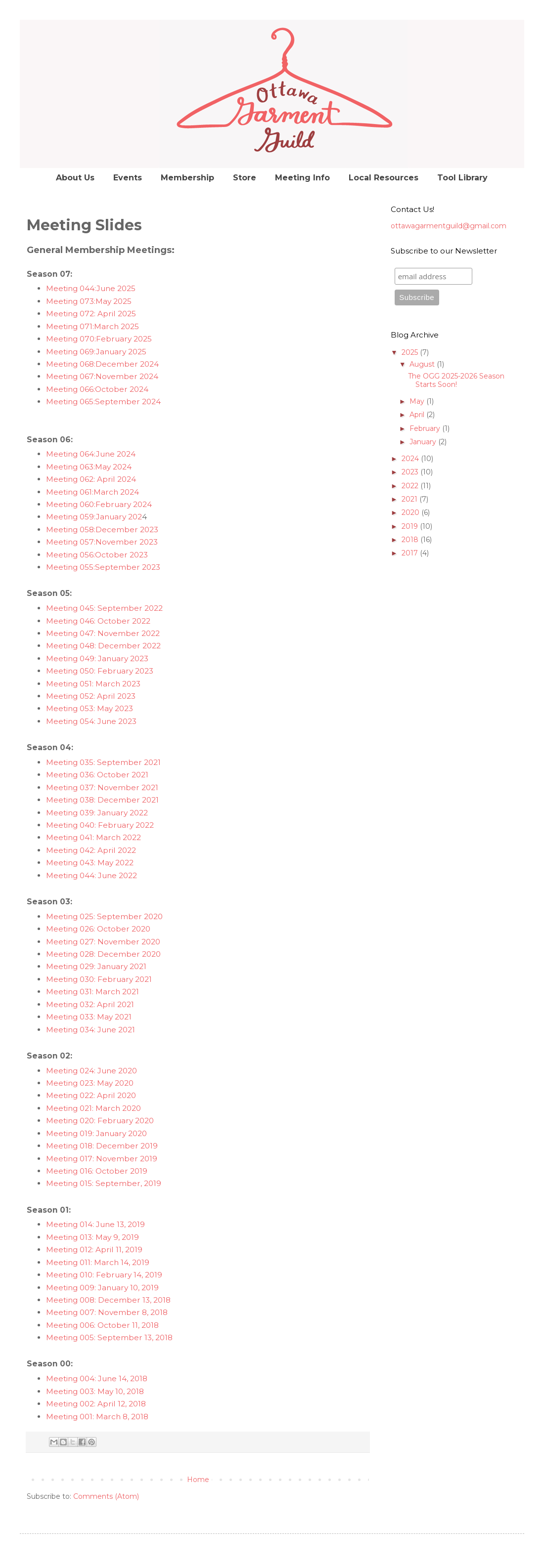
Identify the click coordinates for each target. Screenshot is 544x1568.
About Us (75, 177)
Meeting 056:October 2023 (97, 554)
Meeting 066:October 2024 (97, 389)
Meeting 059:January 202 (94, 516)
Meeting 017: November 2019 (101, 1158)
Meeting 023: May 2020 (90, 1083)
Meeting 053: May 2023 (89, 708)
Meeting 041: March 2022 (93, 837)
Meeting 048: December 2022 (103, 645)
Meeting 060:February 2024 (99, 504)
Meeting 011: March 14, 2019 (97, 1262)
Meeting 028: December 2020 (103, 954)
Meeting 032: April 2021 (90, 1004)
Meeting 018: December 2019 (102, 1145)
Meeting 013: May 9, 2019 (92, 1237)
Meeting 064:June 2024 (91, 454)
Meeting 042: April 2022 (91, 850)
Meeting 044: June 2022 (91, 875)
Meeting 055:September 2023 (103, 567)
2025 (411, 352)
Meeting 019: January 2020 (96, 1133)
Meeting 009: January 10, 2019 (102, 1287)
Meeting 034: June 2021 (90, 1029)
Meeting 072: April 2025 (91, 313)
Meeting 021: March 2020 (93, 1108)
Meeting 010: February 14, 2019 (104, 1274)
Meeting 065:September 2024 (103, 401)
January (423, 441)
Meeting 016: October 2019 (96, 1171)
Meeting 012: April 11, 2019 (94, 1249)
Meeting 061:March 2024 (92, 492)
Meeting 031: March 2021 (92, 991)
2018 (411, 539)
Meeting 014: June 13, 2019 (95, 1224)
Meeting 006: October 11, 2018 (103, 1325)
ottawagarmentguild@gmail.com (448, 225)
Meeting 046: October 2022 (98, 621)
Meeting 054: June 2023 (91, 721)
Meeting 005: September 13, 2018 (109, 1337)
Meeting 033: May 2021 (89, 1016)
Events (127, 177)
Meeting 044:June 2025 (91, 288)
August (423, 364)
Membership (187, 177)
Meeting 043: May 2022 (90, 862)
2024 (411, 458)
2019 (411, 526)
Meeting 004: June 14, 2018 (96, 1378)
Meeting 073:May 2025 (89, 301)
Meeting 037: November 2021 (102, 787)
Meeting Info (302, 177)
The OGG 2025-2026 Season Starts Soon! (456, 380)
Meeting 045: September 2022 (104, 608)
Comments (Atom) (106, 1496)
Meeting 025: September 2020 (104, 916)
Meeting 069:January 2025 (96, 351)
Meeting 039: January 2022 (97, 812)
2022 (411, 485)
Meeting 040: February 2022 (100, 825)
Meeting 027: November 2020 (103, 941)
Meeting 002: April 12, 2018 (96, 1403)
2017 (411, 553)
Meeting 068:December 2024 (102, 364)
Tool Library (462, 177)
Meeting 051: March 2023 (93, 683)
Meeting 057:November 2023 (102, 542)
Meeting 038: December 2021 (102, 800)
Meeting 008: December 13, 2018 (108, 1300)
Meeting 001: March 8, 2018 (97, 1416)
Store (244, 177)
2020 (411, 512)
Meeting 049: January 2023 (97, 658)
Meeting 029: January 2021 (96, 966)
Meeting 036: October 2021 (97, 774)
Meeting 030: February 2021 (99, 979)
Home (198, 1479)
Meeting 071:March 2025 (92, 326)
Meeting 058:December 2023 (102, 529)
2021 (410, 499)
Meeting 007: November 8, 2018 (107, 1312)
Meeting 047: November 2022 (103, 633)
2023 (411, 471)
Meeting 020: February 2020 (100, 1120)
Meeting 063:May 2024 (89, 466)
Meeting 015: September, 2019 (103, 1183)
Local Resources (383, 177)
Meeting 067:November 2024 (102, 376)
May (417, 401)
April (417, 414)
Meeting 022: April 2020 (91, 1095)
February (425, 428)
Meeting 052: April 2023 (91, 696)
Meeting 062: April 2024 (91, 479)
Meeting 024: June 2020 (91, 1070)
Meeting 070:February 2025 (99, 338)
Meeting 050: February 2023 (99, 671)
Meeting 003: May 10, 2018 (95, 1391)
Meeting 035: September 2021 (103, 762)
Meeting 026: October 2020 (98, 928)
